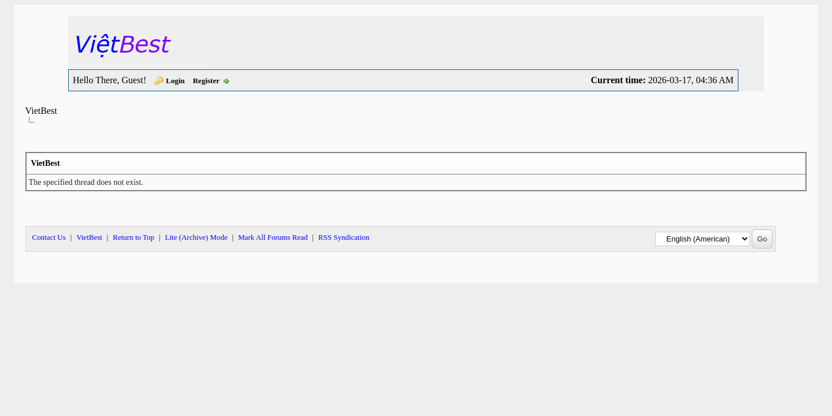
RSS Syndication (344, 237)
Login (175, 80)
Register (206, 80)
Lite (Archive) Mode (196, 237)
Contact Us (49, 237)
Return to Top (133, 237)
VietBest (41, 111)
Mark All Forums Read (272, 237)
